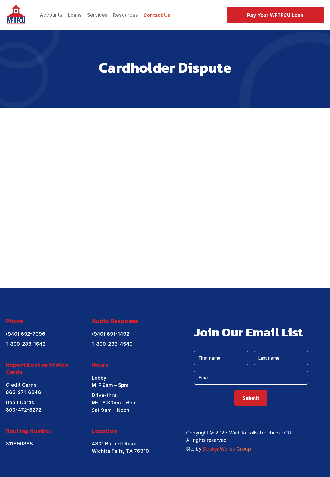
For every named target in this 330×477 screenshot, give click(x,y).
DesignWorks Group (227, 449)
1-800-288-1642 (25, 344)
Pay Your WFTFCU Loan (275, 15)
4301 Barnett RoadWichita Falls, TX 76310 (120, 447)
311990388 (19, 443)
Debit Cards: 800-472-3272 (23, 406)
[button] (51, 15)
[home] (16, 15)
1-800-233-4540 (112, 344)
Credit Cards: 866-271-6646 (23, 388)
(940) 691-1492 (110, 334)
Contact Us (156, 15)
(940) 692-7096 (25, 334)
